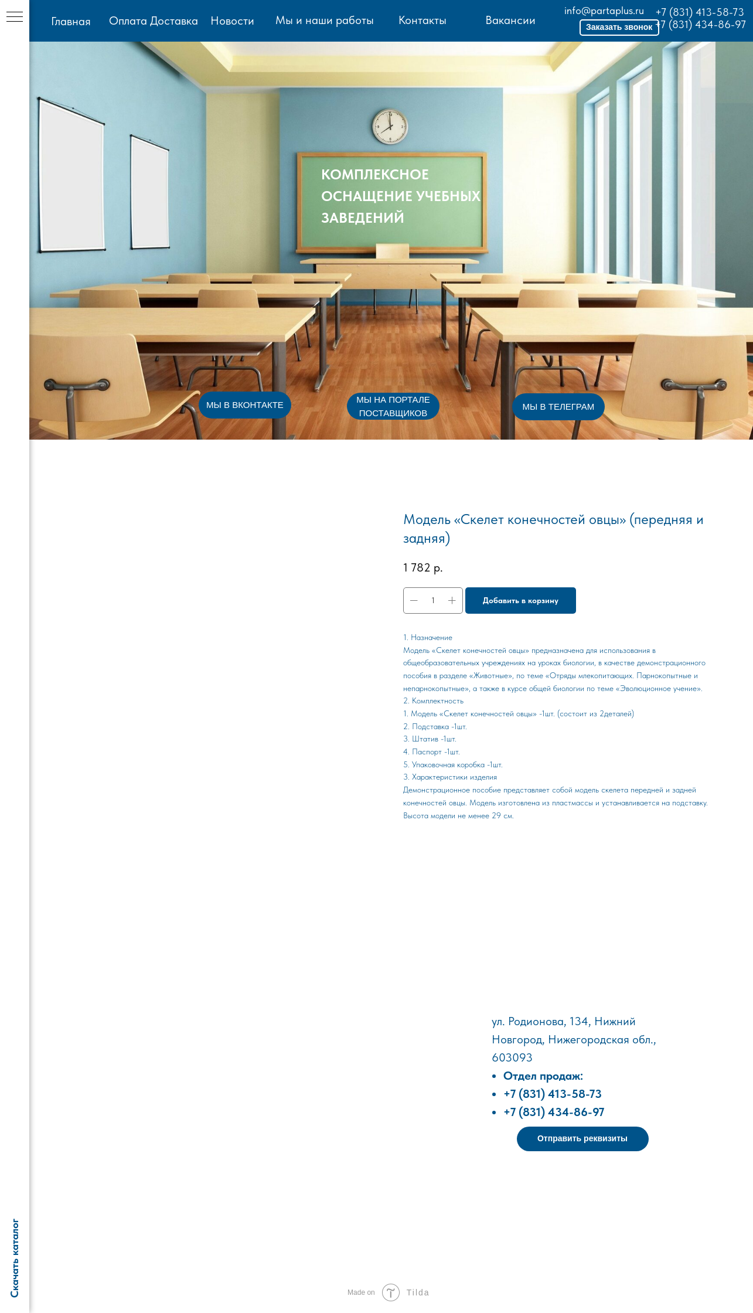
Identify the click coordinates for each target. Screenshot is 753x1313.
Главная (71, 21)
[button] (617, 27)
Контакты (421, 20)
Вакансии (508, 20)
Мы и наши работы (323, 20)
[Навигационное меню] (14, 17)
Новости (232, 20)
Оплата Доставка (152, 20)
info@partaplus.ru (602, 10)
